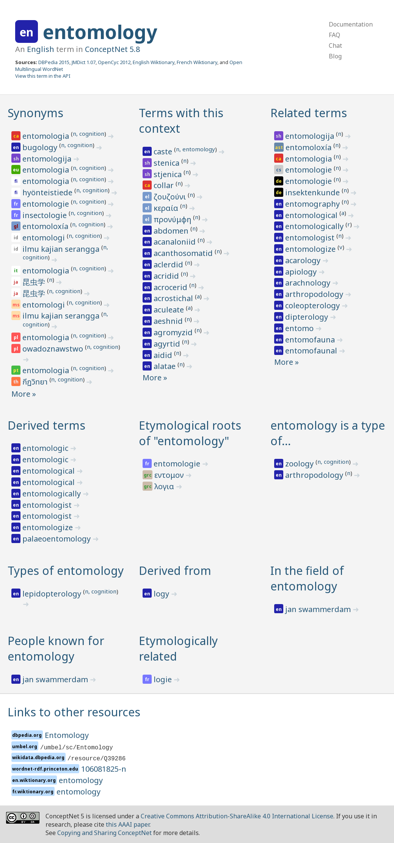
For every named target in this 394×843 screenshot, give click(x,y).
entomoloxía (46, 226)
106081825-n (103, 769)
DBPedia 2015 (53, 62)
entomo (300, 328)
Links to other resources (74, 712)
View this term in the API (43, 75)
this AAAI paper (127, 824)
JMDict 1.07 (84, 62)
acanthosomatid (184, 253)
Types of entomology (66, 570)
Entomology (67, 735)
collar (165, 185)
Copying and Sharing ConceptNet (104, 833)
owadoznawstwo (53, 349)
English (40, 49)
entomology (100, 32)
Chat (335, 45)
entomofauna (311, 339)
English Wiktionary (153, 62)
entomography (313, 204)
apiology (302, 272)
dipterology (307, 317)
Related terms (308, 113)
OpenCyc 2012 (114, 62)
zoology (300, 463)
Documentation (351, 24)
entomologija (47, 159)
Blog (335, 56)
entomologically (315, 226)
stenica (167, 163)
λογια (165, 486)
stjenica (169, 174)
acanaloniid (176, 242)
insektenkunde (313, 192)
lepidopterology (52, 594)
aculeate (170, 310)
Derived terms (46, 425)
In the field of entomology (307, 578)
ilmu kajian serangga (61, 249)
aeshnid (169, 321)
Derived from (175, 570)
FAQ (334, 35)
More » (23, 394)
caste (164, 151)
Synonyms (35, 113)
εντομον (169, 475)
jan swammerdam (319, 609)
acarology (303, 260)
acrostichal (174, 298)
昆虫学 (34, 282)
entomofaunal (312, 350)
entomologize (311, 249)
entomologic (46, 448)
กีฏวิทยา (35, 382)
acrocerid (171, 287)
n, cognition (88, 133)
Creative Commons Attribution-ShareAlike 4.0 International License (237, 816)
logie (164, 679)
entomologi (44, 237)
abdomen (172, 231)
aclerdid (169, 264)
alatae (165, 366)
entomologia (46, 136)
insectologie (45, 215)
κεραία (167, 208)
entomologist (310, 237)
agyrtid (168, 344)
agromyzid (174, 332)
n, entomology (195, 149)
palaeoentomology (57, 539)
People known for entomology (56, 648)
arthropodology (315, 294)
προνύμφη (173, 219)
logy (162, 594)
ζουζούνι (171, 197)
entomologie (46, 204)
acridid (167, 276)
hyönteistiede (48, 192)
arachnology (308, 283)
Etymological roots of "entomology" (190, 433)
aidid (164, 355)
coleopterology (313, 305)
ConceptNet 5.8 (112, 49)
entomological (312, 215)
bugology (40, 147)
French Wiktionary (197, 62)
